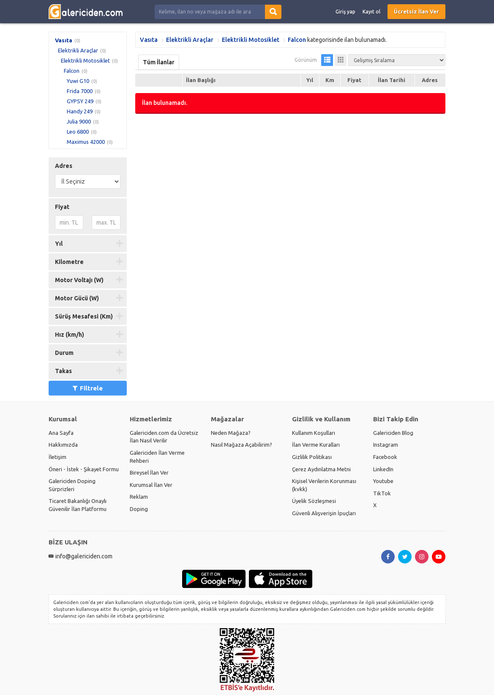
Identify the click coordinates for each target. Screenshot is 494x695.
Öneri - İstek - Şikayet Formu (84, 469)
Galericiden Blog (393, 433)
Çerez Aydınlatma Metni (321, 469)
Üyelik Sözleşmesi (314, 501)
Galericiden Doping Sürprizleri (72, 485)
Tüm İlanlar (159, 62)
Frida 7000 (80, 91)
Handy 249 (80, 111)
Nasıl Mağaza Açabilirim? (241, 445)
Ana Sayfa (61, 433)
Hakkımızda (63, 445)
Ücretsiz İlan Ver (416, 11)
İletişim (57, 457)
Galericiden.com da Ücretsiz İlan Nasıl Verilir (164, 437)
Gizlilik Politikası (312, 457)
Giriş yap (345, 11)
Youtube (383, 481)
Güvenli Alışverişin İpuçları (324, 513)
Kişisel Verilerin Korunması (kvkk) (324, 485)
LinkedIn (383, 469)
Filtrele (88, 388)
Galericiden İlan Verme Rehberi (157, 457)
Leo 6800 (78, 132)
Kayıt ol (371, 11)
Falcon (71, 71)
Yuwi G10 (78, 81)
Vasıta (63, 40)
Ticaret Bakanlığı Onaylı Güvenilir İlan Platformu (77, 505)
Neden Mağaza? (231, 433)
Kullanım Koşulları (313, 433)
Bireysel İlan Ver (149, 472)
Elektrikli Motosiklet (85, 60)
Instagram (385, 445)
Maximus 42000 (86, 142)
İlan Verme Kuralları (316, 445)
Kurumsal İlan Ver (151, 485)
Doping (139, 509)
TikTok (382, 493)
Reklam (139, 497)
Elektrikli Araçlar (78, 50)
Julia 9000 (79, 121)
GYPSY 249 (80, 101)
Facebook (385, 457)
